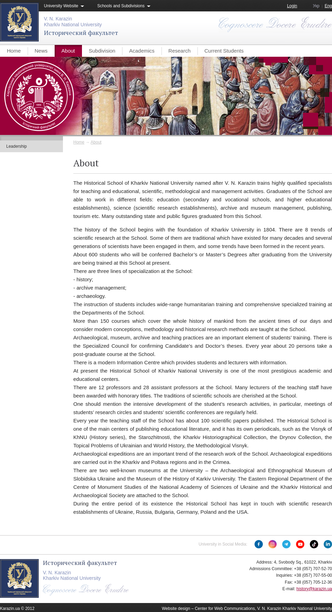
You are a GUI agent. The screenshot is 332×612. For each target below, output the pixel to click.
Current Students (223, 51)
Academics (141, 51)
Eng (328, 5)
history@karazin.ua (314, 588)
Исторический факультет (81, 32)
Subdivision (102, 51)
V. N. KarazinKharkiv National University (73, 21)
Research (179, 51)
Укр (316, 5)
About (68, 51)
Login (292, 5)
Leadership (16, 146)
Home (14, 51)
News (41, 51)
